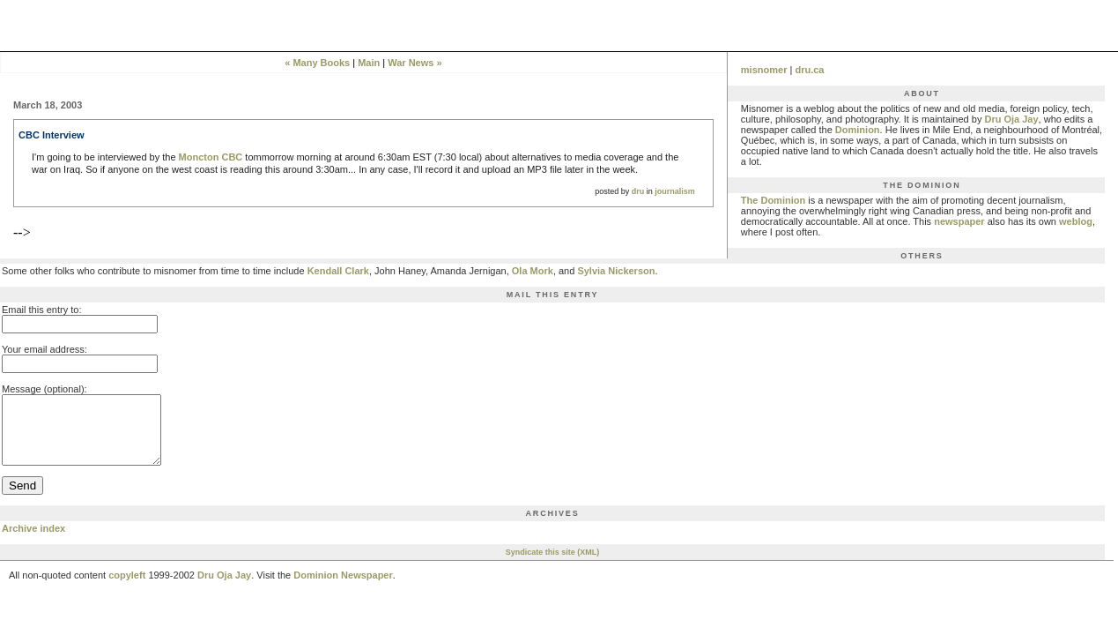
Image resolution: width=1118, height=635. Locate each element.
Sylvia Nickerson (616, 270)
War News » (414, 62)
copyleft (126, 588)
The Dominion (773, 200)
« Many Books (317, 62)
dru (638, 191)
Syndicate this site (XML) (553, 565)
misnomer (764, 69)
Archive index (33, 541)
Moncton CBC (211, 157)
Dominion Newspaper (342, 588)
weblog (1075, 221)
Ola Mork (532, 270)
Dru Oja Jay (1011, 119)
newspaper (959, 221)
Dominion (857, 129)
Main (369, 62)
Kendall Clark (338, 270)
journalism (675, 191)
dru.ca (809, 69)
